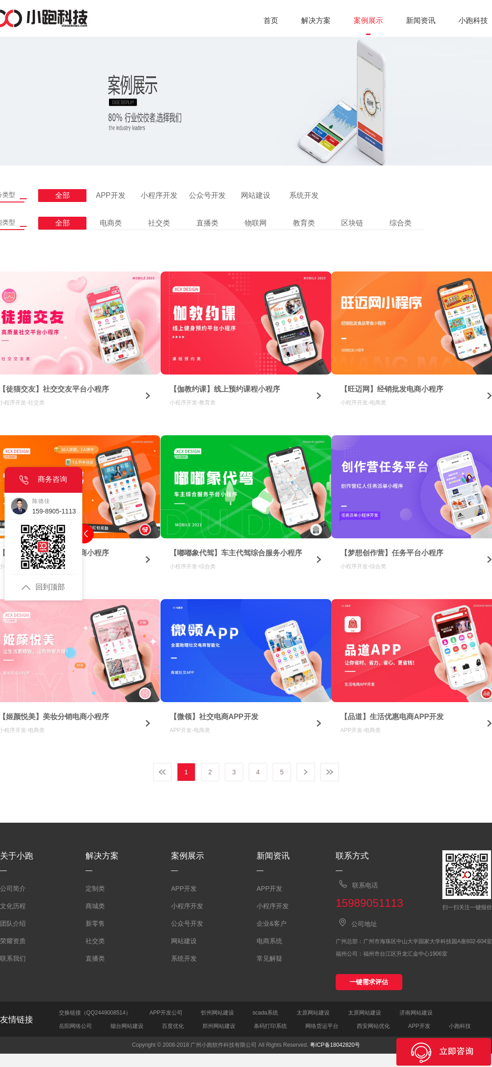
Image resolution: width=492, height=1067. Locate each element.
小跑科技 (473, 20)
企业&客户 (271, 923)
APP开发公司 (166, 1012)
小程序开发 (187, 906)
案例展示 (368, 20)
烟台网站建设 (126, 1026)
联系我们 (13, 958)
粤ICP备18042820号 (335, 1045)
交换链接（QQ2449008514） (95, 1012)
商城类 (95, 906)
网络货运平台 (321, 1026)
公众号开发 (187, 923)
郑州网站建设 (218, 1026)
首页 (270, 20)
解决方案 (316, 20)
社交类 (95, 941)
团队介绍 (13, 923)
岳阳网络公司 (75, 1026)
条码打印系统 (270, 1026)
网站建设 (184, 941)
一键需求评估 (368, 982)
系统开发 (184, 958)
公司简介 (13, 888)
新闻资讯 (420, 20)
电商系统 (269, 941)
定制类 (95, 888)
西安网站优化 (373, 1026)
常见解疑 (269, 958)
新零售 (95, 923)
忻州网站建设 (217, 1012)
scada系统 (265, 1012)
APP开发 (184, 888)
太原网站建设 (313, 1012)
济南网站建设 (416, 1012)
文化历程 (13, 906)
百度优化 (173, 1026)
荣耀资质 (13, 941)
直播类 (95, 958)
